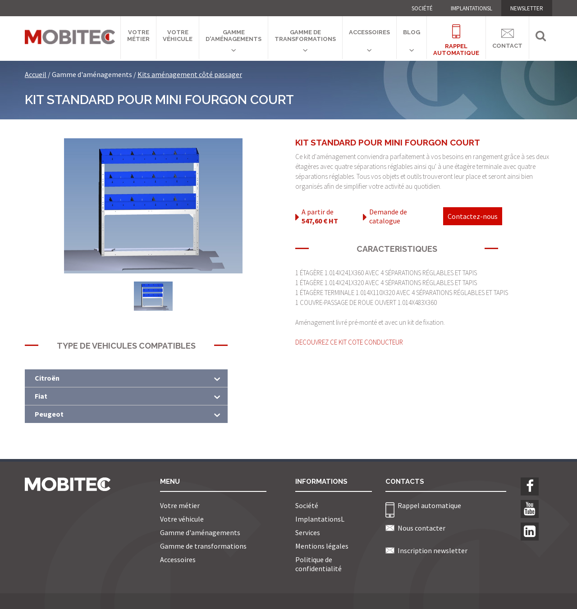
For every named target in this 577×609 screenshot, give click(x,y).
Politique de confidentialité (318, 564)
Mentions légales (321, 545)
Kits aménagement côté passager (189, 74)
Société (422, 8)
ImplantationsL (471, 8)
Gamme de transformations (305, 35)
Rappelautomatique (456, 34)
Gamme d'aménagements (233, 35)
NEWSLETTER (526, 8)
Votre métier (138, 35)
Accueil (35, 74)
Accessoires (369, 32)
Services (307, 532)
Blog (411, 32)
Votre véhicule (177, 35)
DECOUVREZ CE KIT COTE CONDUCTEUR (349, 342)
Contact (507, 37)
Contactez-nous (473, 216)
